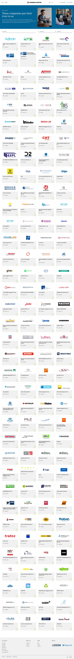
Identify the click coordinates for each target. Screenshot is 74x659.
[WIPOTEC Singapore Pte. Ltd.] (10, 599)
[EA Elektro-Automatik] (64, 185)
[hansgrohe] (64, 268)
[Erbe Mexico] (64, 201)
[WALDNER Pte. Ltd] (10, 582)
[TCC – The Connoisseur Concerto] (46, 516)
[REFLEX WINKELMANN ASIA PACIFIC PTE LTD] (46, 433)
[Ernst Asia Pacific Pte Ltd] (28, 218)
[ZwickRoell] (64, 616)
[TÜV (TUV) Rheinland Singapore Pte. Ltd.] (64, 533)
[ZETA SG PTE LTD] (46, 616)
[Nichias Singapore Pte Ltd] (46, 384)
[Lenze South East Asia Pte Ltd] (46, 317)
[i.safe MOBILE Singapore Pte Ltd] (10, 284)
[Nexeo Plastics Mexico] (28, 384)
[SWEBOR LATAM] (10, 516)
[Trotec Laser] (10, 533)
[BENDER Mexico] (28, 102)
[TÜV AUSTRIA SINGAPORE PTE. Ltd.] (10, 549)
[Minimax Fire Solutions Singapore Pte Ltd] (28, 350)
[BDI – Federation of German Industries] (10, 102)
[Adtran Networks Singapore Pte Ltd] (10, 36)
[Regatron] (64, 433)
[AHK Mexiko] (28, 52)
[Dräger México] (64, 168)
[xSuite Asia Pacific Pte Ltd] (10, 616)
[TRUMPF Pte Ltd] (28, 533)
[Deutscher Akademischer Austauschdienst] (46, 152)
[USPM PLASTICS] (46, 549)
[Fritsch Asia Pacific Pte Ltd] (10, 251)
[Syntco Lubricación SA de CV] (28, 516)
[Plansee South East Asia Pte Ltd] (46, 417)
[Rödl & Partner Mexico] (64, 450)
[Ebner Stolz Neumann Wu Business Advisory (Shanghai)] (10, 201)
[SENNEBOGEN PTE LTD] (10, 483)
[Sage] (46, 466)
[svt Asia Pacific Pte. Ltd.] (64, 500)
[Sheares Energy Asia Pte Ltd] (46, 483)
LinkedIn (70, 657)
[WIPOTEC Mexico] (64, 582)
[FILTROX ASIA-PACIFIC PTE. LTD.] (28, 234)
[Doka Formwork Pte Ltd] (10, 168)
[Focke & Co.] (46, 234)
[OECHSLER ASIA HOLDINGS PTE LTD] (28, 400)
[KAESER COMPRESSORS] (64, 301)
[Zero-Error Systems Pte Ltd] (28, 616)
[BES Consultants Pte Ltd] (64, 102)
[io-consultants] (46, 284)
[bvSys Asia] (64, 118)
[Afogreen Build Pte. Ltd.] (28, 36)
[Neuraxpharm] (10, 384)
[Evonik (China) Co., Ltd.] (46, 218)
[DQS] (28, 168)
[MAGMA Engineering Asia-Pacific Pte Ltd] (64, 334)
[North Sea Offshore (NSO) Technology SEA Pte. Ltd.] (10, 400)
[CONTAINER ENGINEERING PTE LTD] (10, 152)
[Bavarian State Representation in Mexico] (64, 85)
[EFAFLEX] (28, 201)
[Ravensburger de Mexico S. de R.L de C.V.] (28, 433)
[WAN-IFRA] (28, 582)
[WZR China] (46, 599)
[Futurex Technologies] (28, 251)
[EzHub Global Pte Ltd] (64, 218)
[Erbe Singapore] (10, 218)
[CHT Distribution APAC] (46, 135)
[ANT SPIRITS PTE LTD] (10, 69)
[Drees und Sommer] (10, 185)
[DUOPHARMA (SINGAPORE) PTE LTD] (46, 185)
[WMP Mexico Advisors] (28, 599)
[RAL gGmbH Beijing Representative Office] (64, 417)
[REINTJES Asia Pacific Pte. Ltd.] (10, 450)
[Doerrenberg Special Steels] (64, 152)
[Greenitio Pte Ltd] (28, 268)
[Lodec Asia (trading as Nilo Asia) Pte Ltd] (28, 334)
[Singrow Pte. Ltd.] (28, 500)
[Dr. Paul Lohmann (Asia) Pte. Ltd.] (46, 168)
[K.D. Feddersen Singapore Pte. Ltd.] (46, 301)
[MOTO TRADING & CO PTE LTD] (46, 350)
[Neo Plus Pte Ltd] (64, 367)
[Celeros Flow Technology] (10, 135)
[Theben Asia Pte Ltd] (64, 516)
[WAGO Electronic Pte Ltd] (64, 566)
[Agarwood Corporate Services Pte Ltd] (46, 36)
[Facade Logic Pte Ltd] (10, 234)
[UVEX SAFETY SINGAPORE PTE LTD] (64, 549)
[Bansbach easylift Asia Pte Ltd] (46, 85)
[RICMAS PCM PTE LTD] (28, 450)
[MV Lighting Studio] (28, 367)
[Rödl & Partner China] (46, 450)
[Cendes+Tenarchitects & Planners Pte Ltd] (28, 135)
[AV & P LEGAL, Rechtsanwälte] (10, 85)
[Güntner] (46, 268)
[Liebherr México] (64, 317)
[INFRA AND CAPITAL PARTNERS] (28, 284)
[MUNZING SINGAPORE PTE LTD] (10, 367)
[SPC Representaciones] (46, 500)
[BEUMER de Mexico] (10, 118)
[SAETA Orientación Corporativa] (28, 466)
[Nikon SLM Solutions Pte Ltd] (64, 384)
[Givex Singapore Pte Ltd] (10, 268)
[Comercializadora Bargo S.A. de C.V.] (64, 135)
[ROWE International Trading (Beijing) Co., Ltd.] (10, 466)
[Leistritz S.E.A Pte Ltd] (28, 317)
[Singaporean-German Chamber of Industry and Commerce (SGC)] (10, 500)
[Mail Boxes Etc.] (10, 350)
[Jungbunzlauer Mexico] (10, 301)
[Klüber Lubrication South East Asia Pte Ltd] (10, 317)
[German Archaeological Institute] (64, 251)
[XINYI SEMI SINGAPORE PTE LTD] (64, 599)
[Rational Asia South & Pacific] (10, 433)
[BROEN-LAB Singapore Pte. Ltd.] (46, 118)
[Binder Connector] (28, 118)
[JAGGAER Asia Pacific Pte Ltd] (64, 284)
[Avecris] (28, 85)
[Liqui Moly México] (10, 334)
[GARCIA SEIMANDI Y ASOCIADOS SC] (46, 251)
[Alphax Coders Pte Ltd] (46, 52)
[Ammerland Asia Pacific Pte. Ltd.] (64, 52)
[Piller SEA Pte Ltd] (10, 417)
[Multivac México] (64, 350)
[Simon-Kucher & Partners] (64, 483)
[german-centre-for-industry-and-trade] (34, 0)
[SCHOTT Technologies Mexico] (64, 466)
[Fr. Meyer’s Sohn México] (64, 234)
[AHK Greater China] (10, 52)
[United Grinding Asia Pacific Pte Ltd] (28, 549)
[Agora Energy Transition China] (64, 36)
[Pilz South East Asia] (28, 417)
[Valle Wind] (10, 566)
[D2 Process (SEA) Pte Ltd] (28, 152)
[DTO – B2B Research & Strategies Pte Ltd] (28, 185)
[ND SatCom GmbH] (46, 367)
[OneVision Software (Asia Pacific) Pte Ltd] (46, 400)
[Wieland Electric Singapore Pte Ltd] (46, 582)
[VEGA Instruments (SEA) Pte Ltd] (28, 566)
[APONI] (28, 69)
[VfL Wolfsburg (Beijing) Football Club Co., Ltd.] (46, 566)
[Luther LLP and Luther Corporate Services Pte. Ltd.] (46, 334)
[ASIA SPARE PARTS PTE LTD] (64, 69)
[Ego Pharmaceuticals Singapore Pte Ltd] (46, 201)
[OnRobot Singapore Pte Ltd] (64, 400)
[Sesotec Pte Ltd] (28, 483)
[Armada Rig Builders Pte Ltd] (46, 69)
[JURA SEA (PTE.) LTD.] (28, 301)
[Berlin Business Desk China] (46, 102)
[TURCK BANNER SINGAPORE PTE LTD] (46, 533)
